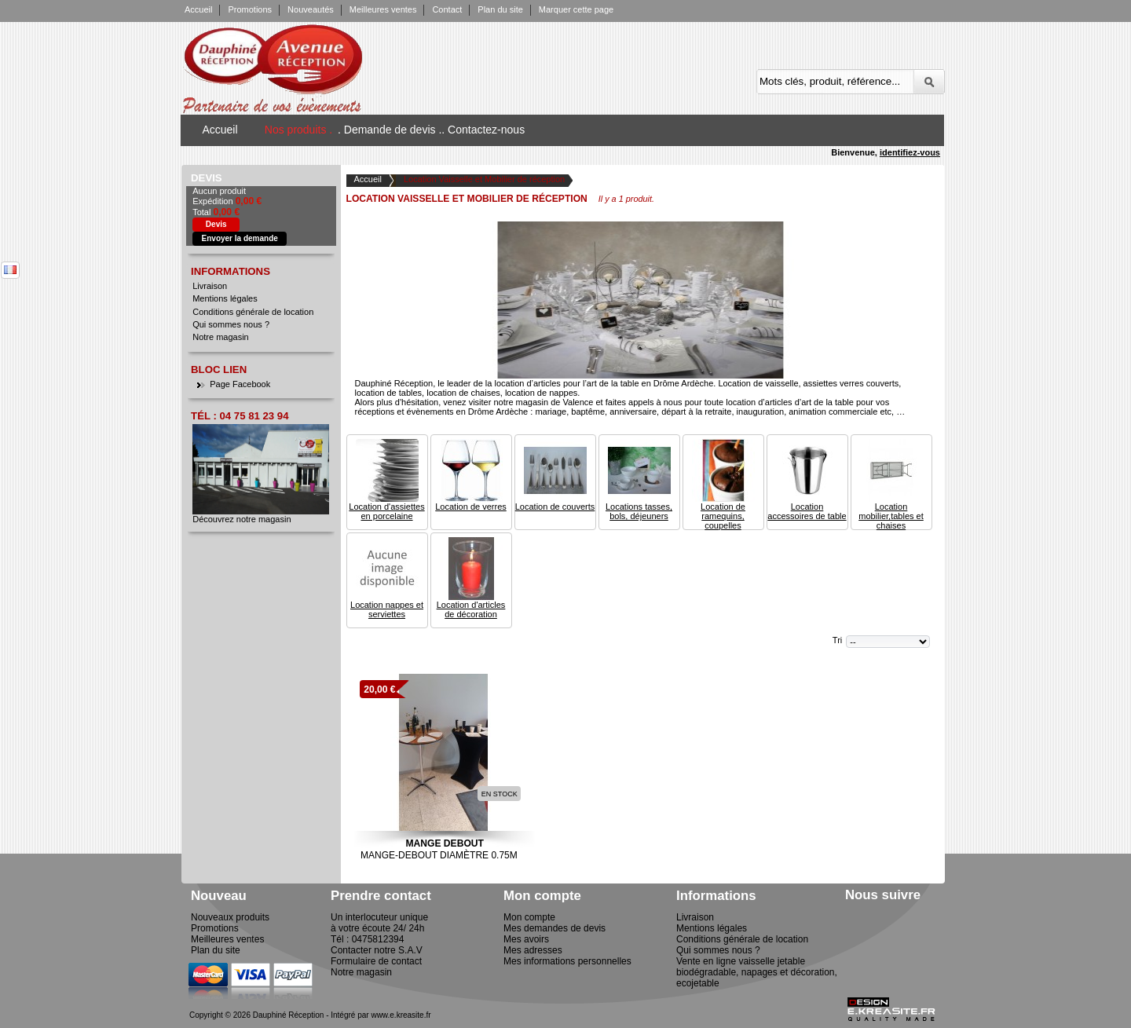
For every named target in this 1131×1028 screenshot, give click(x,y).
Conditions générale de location (252, 311)
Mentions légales (225, 298)
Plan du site (500, 9)
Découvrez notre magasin (241, 519)
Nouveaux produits (230, 917)
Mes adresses (532, 950)
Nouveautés (310, 9)
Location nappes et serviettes (386, 609)
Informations (230, 271)
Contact (447, 9)
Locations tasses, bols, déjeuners (639, 511)
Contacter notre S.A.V (377, 950)
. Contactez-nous (483, 129)
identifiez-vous (910, 152)
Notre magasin (220, 337)
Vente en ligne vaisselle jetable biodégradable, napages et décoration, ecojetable (756, 972)
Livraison (209, 286)
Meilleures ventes (383, 9)
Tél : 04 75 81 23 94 (239, 416)
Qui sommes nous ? (230, 324)
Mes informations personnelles (567, 961)
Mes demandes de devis (554, 928)
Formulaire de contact (376, 961)
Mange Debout (444, 843)
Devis (206, 178)
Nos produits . (298, 129)
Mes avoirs (526, 939)
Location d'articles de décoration (471, 609)
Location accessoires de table (806, 511)
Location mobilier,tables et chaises (891, 516)
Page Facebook (240, 384)
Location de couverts (555, 506)
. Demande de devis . (389, 129)
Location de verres (471, 506)
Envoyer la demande (240, 238)
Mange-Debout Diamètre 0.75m (441, 855)
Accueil (198, 9)
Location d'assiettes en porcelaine (386, 511)
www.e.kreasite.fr (400, 1015)
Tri (837, 640)
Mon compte (529, 917)
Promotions (250, 9)
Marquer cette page (576, 9)
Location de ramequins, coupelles (723, 516)
